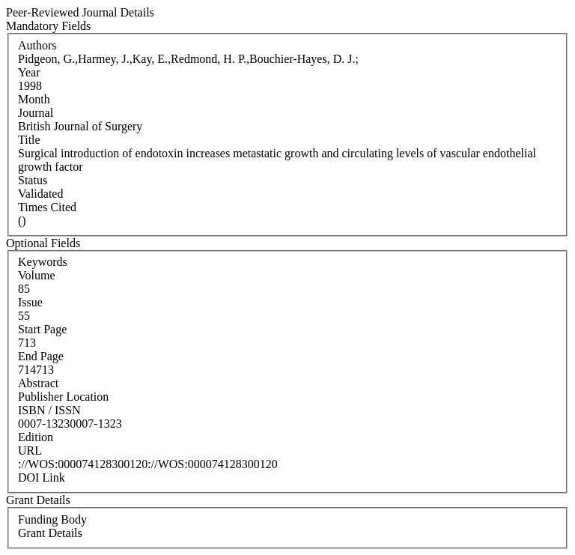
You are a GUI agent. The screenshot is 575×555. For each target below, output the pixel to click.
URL (30, 450)
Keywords (42, 261)
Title (29, 139)
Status (32, 180)
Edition (35, 437)
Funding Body (52, 519)
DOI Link (41, 477)
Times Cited (47, 207)
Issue (30, 302)
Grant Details (50, 533)
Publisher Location (63, 396)
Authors (37, 45)
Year (29, 72)
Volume (36, 275)
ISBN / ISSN (49, 410)
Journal (35, 112)
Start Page (42, 329)
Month (34, 99)
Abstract (38, 383)
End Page (41, 356)
